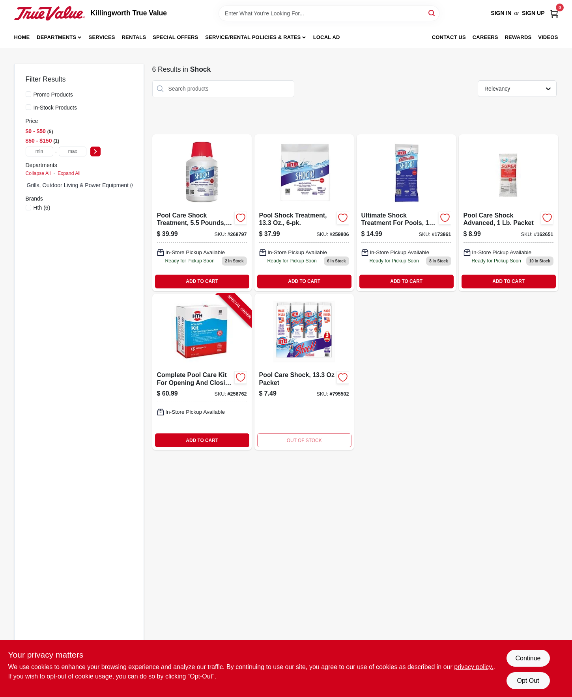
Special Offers (175, 37)
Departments (56, 37)
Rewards (518, 37)
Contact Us (449, 37)
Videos (548, 37)
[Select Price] (95, 151)
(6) (42, 207)
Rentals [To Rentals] (134, 37)
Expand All (69, 173)
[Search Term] (329, 13)
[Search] (432, 12)
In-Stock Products (55, 107)
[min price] (39, 151)
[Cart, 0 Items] (554, 13)
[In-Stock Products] (28, 107)
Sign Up (533, 13)
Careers (485, 37)
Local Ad (326, 37)
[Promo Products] (28, 94)
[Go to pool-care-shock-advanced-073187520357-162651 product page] (508, 212)
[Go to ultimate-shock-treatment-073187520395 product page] (406, 212)
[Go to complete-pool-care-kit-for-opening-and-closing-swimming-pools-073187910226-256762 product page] (202, 372)
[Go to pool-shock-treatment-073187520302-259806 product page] (304, 212)
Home (22, 37)
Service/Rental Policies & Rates (253, 37)
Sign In (501, 13)
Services (102, 37)
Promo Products (53, 95)
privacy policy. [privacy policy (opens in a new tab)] (473, 667)
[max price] (72, 151)
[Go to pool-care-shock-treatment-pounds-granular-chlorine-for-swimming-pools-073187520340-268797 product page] (202, 212)
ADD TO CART (202, 281)
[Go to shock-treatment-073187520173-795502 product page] (304, 372)
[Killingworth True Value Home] (49, 13)
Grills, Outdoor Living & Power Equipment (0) (82, 185)
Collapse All (38, 173)
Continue (527, 658)
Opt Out (528, 680)
